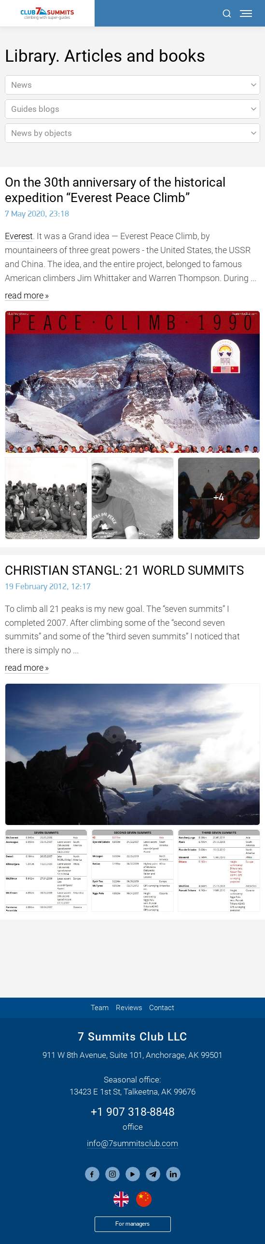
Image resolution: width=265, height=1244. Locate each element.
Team (100, 1007)
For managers (132, 1224)
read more (24, 295)
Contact (161, 1007)
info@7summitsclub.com (132, 1143)
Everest (19, 236)
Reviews (129, 1007)
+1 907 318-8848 (133, 1112)
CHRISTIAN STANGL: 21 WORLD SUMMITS (124, 570)
